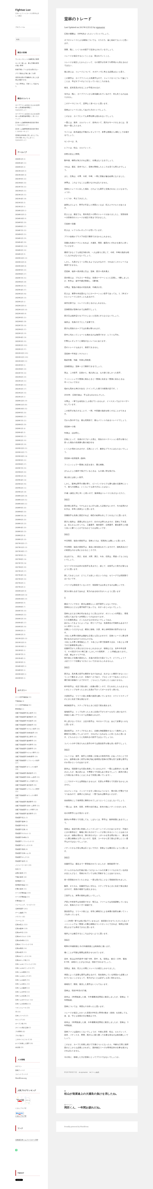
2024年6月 (19, 234)
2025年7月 (19, 187)
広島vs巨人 (19, 924)
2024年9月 (19, 222)
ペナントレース (20, 1008)
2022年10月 (19, 313)
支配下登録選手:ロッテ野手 (25, 810)
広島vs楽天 (19, 952)
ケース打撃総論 (20, 897)
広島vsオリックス (21, 956)
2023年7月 (19, 278)
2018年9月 (19, 508)
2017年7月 (19, 563)
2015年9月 (19, 650)
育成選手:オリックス (22, 845)
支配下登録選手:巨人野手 (24, 737)
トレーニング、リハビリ (24, 905)
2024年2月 (19, 250)
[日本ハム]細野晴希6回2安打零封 (27, 122)
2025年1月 (19, 206)
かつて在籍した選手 (22, 1043)
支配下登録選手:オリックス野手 (26, 795)
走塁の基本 (19, 873)
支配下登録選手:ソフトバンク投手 (27, 760)
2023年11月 (19, 262)
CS (16, 1012)
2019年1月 (19, 492)
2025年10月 (19, 175)
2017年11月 (19, 547)
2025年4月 (19, 199)
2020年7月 (19, 420)
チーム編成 (19, 913)
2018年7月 (19, 516)
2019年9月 (19, 460)
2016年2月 (19, 630)
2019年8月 (19, 464)
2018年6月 (19, 519)
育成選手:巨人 (20, 817)
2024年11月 (19, 214)
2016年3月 (19, 626)
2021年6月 (19, 377)
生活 (16, 869)
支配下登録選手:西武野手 (24, 802)
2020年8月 (19, 416)
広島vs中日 (19, 932)
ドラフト (18, 916)
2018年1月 (19, 539)
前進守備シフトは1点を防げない (26, 69)
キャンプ (18, 1020)
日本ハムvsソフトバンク (24, 964)
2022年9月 (19, 317)
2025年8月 (19, 183)
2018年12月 (19, 496)
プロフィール (20, 27)
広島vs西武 (19, 948)
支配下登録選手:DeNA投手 (24, 733)
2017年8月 (19, 559)
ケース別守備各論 (21, 705)
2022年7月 (19, 325)
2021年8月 (19, 369)
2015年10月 (19, 646)
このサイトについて (22, 1039)
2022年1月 (19, 349)
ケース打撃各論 (20, 893)
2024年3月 (19, 246)
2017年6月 (19, 567)
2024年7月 (19, 230)
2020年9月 (19, 412)
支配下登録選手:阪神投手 (24, 717)
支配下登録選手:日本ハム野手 (25, 806)
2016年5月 (19, 619)
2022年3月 (19, 341)
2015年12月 (19, 638)
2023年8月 (19, 274)
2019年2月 (19, 488)
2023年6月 (19, 282)
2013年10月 (19, 674)
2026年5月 (19, 159)
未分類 (17, 1047)
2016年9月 (19, 603)
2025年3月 (19, 202)
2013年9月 (19, 678)
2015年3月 (19, 662)
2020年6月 (19, 424)
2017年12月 (19, 543)
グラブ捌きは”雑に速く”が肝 (25, 73)
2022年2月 (19, 345)
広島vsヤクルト (20, 936)
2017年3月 (19, 579)
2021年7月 (19, 373)
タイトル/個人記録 (21, 1027)
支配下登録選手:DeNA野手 (24, 756)
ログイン (18, 1066)
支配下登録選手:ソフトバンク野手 (27, 789)
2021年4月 (19, 385)
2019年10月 (19, 456)
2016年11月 (19, 595)
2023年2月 (19, 298)
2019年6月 (19, 472)
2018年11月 (19, 500)
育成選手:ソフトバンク (23, 841)
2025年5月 (19, 195)
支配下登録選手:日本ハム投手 (25, 777)
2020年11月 (19, 405)
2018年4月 (19, 527)
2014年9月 (19, 670)
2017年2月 (19, 583)
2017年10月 (19, 551)
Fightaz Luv (23, 10)
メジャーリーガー (21, 865)
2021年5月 (19, 381)
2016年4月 (19, 622)
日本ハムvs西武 (20, 972)
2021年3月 (19, 389)
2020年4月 (19, 432)
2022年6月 (19, 329)
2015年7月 (19, 654)
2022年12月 (19, 306)
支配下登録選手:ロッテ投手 (25, 781)
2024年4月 (19, 242)
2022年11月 (19, 309)
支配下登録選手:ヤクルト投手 (25, 729)
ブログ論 (18, 1035)
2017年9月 (19, 555)
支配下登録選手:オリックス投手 (26, 767)
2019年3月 (19, 484)
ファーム (18, 920)
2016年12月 (19, 591)
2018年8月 (19, 512)
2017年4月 (19, 575)
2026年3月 (19, 167)
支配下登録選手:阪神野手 (24, 741)
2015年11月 (19, 642)
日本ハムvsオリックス (23, 968)
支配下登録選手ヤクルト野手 (25, 752)
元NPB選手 (19, 909)
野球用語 (18, 709)
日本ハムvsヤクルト (22, 1000)
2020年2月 (19, 440)
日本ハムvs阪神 (20, 988)
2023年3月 (19, 294)
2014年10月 (19, 666)
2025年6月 (19, 191)
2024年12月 (19, 210)
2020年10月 (19, 409)
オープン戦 (19, 1023)
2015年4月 (19, 658)
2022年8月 (19, 321)
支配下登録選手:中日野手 (24, 745)
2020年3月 (19, 436)
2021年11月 (19, 357)
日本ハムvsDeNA (21, 1004)
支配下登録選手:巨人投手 (24, 713)
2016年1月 (19, 634)
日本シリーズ (20, 1016)
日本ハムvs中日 (20, 992)
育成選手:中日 (20, 825)
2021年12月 (19, 353)
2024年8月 (19, 226)
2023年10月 (19, 266)
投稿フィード (20, 1070)
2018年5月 (19, 523)
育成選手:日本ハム (21, 853)
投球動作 (18, 881)
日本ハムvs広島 (20, 996)
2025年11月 (19, 171)
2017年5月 (19, 571)
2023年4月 (19, 290)
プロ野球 (18, 1031)
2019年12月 (19, 448)
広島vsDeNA (19, 940)
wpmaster (100, 27)
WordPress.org (21, 1078)
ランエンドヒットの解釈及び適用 (27, 59)
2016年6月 (19, 615)
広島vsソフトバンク (22, 944)
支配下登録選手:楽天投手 (24, 785)
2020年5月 (19, 428)
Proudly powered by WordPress (76, 1127)
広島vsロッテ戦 (20, 960)
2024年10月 (19, 218)
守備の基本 (19, 877)
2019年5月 (19, 476)
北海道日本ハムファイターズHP (26, 1140)
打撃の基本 (19, 889)
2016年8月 (19, 607)
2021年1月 (19, 397)
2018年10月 (19, 504)
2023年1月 (19, 302)
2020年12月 (19, 401)
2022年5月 (19, 333)
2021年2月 (19, 393)
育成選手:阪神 (20, 821)
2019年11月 (19, 452)
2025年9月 (19, 179)
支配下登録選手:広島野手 (24, 748)
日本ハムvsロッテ (21, 976)
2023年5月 (19, 286)
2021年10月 (19, 361)
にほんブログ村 (20, 1116)
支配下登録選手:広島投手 (24, 725)
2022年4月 (19, 337)
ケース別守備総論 (21, 697)
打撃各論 (18, 901)
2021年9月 (19, 365)
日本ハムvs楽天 (20, 980)
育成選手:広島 (20, 829)
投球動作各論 (20, 885)
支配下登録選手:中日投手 (24, 721)
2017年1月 (19, 587)
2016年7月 (19, 611)
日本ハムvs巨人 (20, 984)
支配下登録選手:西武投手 (24, 773)
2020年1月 (19, 444)
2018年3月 (19, 531)
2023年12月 (19, 258)
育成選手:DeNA (20, 837)
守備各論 (18, 701)
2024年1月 (19, 254)
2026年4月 (19, 163)
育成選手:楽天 (20, 861)
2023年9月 (19, 270)
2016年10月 (19, 599)
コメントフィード (21, 1074)
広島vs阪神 (19, 928)
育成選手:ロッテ (21, 857)
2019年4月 (19, 480)
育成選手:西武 (20, 849)
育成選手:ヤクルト (21, 833)
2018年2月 (19, 535)
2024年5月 (19, 238)
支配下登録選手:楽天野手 (24, 813)
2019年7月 (19, 468)
